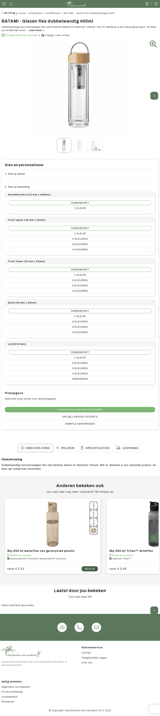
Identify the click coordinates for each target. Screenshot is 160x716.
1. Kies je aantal (15, 173)
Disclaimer (8, 701)
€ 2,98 (117, 569)
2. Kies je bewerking (17, 187)
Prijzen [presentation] (67, 448)
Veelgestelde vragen (94, 657)
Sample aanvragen (80, 423)
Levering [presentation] (130, 448)
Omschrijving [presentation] (37, 448)
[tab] (35, 448)
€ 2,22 (15, 569)
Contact (86, 652)
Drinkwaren (35, 13)
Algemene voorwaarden (16, 687)
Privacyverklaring (12, 691)
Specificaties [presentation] (98, 448)
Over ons (87, 662)
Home (21, 13)
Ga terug (9, 13)
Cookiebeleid (10, 696)
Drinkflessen (52, 13)
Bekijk (90, 568)
